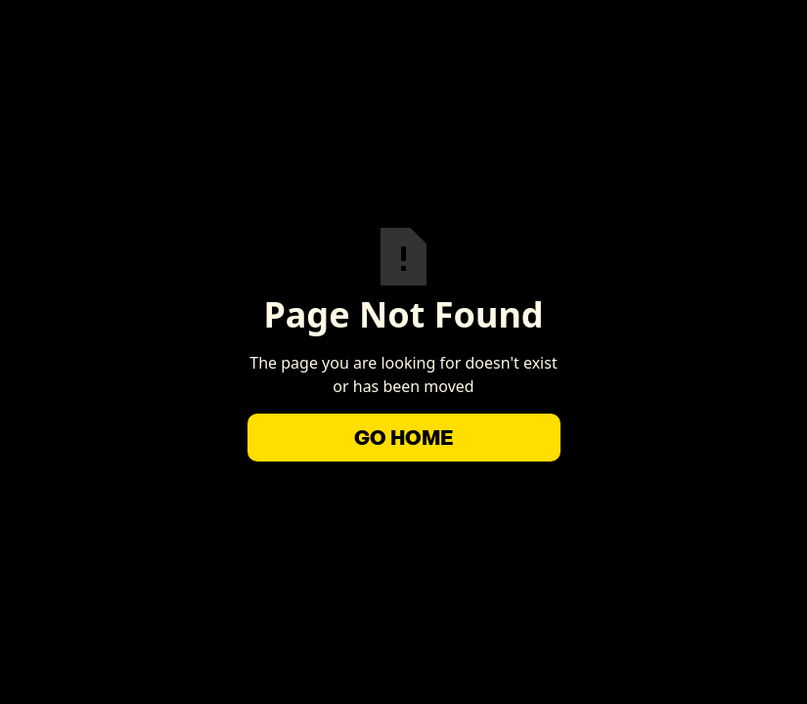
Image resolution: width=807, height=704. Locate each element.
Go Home (404, 437)
